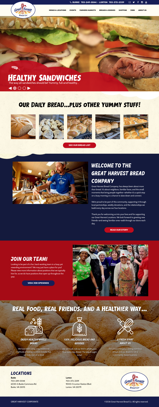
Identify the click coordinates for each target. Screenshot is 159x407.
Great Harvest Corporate (24, 401)
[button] (10, 86)
